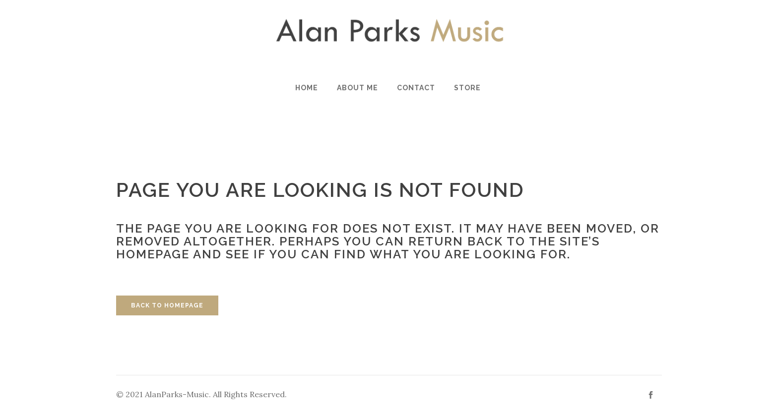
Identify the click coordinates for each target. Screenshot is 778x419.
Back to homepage (167, 305)
